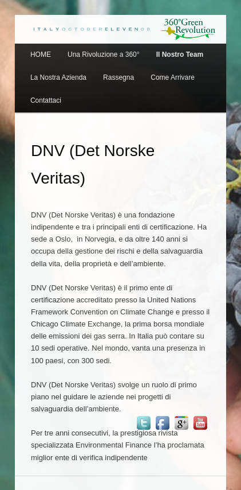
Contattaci (45, 100)
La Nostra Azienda (58, 77)
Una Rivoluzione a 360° (104, 54)
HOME (40, 54)
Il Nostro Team (179, 54)
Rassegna (118, 77)
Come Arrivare (173, 77)
